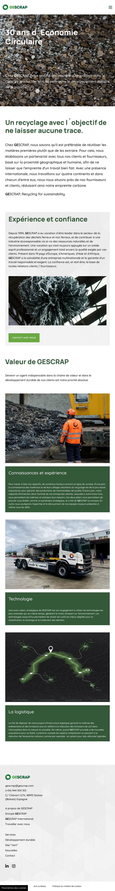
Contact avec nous (24, 337)
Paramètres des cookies (14, 888)
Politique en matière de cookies (66, 886)
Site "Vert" (11, 845)
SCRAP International (19, 818)
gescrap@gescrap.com (19, 785)
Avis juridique (40, 886)
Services (10, 834)
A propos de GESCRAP (18, 808)
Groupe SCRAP (16, 813)
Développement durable (20, 839)
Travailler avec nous (17, 824)
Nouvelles (11, 850)
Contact (10, 855)
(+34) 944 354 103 (15, 790)
